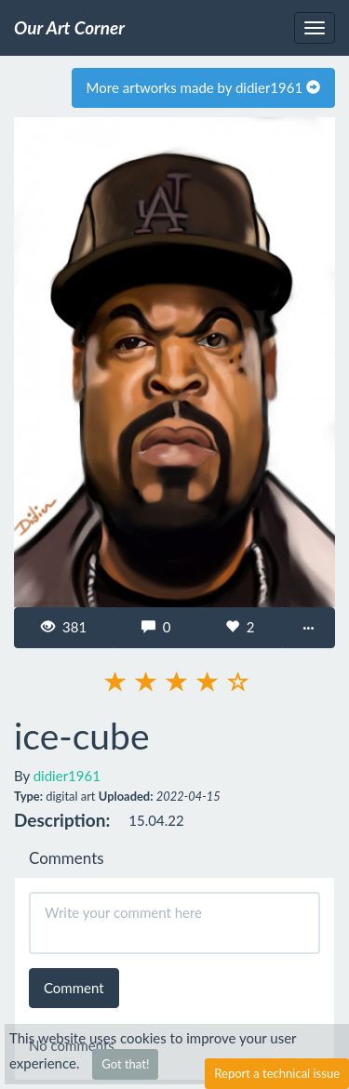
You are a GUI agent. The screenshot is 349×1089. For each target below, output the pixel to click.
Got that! (125, 1063)
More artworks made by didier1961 (203, 87)
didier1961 (67, 775)
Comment (74, 987)
